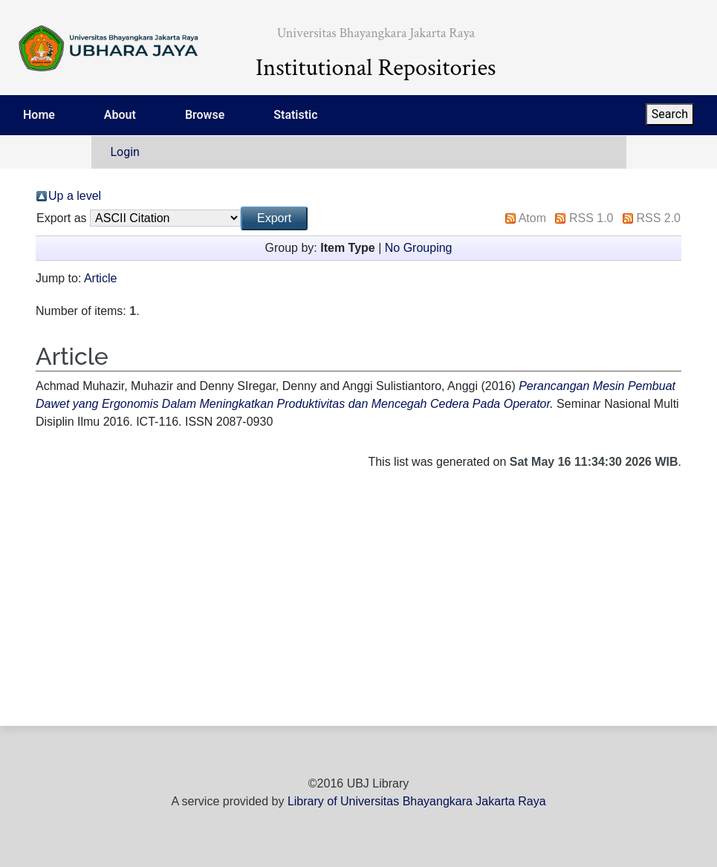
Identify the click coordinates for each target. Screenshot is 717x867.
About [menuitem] (120, 115)
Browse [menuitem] (204, 115)
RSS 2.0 (658, 218)
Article (100, 278)
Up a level (74, 195)
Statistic (295, 115)
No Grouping (418, 247)
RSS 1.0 (591, 218)
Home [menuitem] (39, 115)
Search (670, 114)
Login (125, 152)
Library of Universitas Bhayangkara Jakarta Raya (417, 801)
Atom (532, 218)
